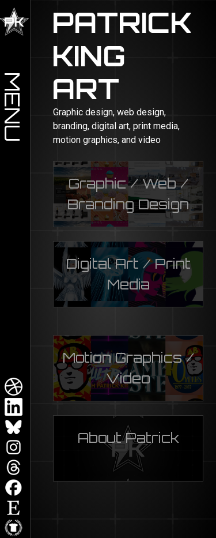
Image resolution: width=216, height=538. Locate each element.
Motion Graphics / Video (128, 368)
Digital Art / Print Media (128, 274)
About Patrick (128, 437)
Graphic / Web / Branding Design (128, 194)
